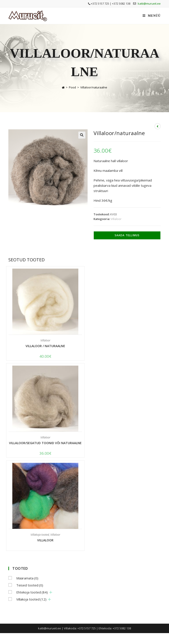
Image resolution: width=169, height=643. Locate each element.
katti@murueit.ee (149, 3)
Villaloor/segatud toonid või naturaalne (45, 443)
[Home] (63, 87)
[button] (81, 135)
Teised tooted (29, 585)
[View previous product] (157, 126)
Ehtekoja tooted (32, 592)
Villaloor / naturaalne (45, 346)
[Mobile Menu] (151, 15)
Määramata (27, 578)
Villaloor (116, 219)
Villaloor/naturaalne (93, 87)
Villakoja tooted (40, 535)
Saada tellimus (127, 235)
